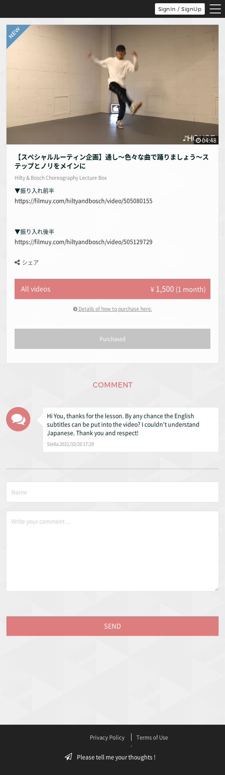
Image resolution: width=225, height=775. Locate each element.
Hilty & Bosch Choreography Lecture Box (61, 177)
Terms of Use (152, 737)
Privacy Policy (107, 737)
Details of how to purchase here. (112, 308)
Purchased (112, 338)
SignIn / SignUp (180, 9)
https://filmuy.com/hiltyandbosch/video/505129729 (84, 241)
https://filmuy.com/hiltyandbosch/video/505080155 (84, 200)
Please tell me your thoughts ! (113, 757)
